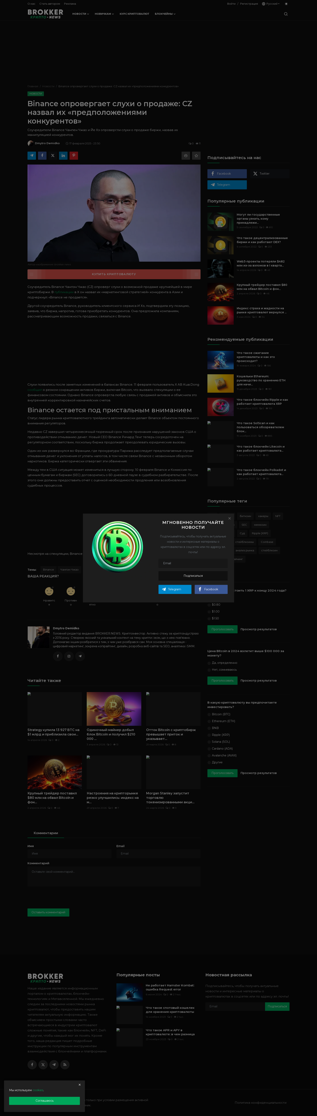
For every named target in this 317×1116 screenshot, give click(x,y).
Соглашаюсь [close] (45, 1100)
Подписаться (193, 576)
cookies (38, 1090)
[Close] (229, 518)
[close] (79, 1084)
